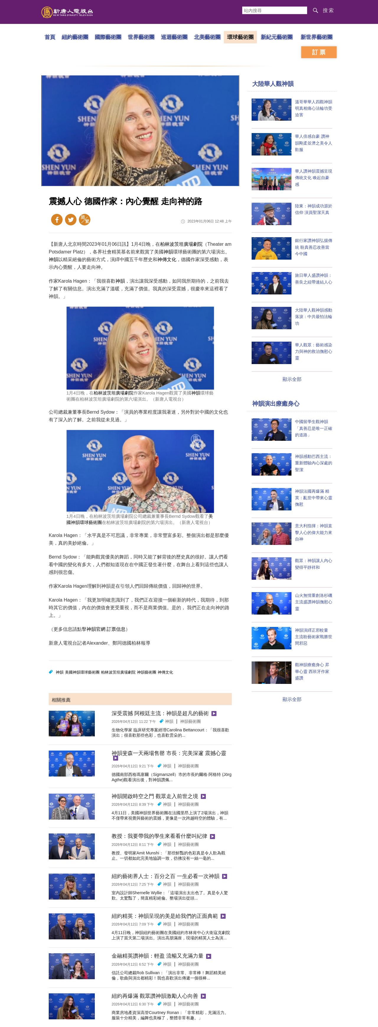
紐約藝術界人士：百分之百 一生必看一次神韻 (165, 876)
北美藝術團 (207, 37)
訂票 (319, 52)
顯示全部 (292, 379)
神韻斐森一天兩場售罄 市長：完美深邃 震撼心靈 (169, 753)
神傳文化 (166, 259)
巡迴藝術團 (174, 37)
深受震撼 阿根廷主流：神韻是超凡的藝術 (160, 713)
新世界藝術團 (317, 37)
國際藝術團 (108, 37)
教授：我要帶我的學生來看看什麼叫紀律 (159, 836)
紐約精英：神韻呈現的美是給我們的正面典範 (165, 916)
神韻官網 (96, 629)
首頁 (50, 37)
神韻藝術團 (146, 672)
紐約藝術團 (75, 37)
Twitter (70, 219)
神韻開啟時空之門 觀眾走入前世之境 (155, 796)
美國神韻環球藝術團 (82, 672)
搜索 (329, 10)
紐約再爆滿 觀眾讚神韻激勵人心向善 (155, 996)
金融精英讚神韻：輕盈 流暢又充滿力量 (157, 956)
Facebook (57, 219)
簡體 (84, 219)
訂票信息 (116, 629)
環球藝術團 (240, 37)
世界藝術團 (141, 37)
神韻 (168, 251)
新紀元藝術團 (277, 37)
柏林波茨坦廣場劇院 (181, 244)
